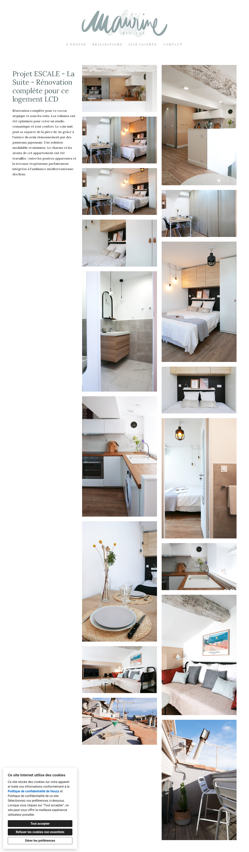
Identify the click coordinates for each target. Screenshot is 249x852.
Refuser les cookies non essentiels (40, 832)
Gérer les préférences (40, 840)
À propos (76, 44)
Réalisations (107, 44)
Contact (173, 44)
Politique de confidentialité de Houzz (33, 791)
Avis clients (143, 44)
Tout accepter (40, 823)
